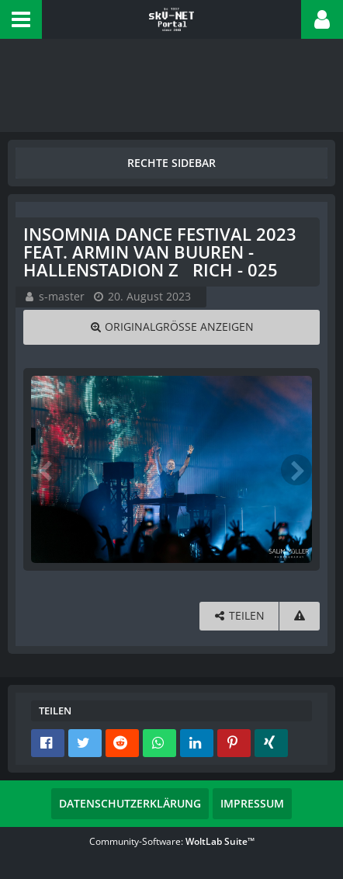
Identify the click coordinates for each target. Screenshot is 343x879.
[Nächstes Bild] (296, 469)
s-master (62, 296)
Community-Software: (172, 841)
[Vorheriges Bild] (46, 469)
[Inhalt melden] (299, 616)
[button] (21, 19)
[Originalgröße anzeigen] (171, 327)
